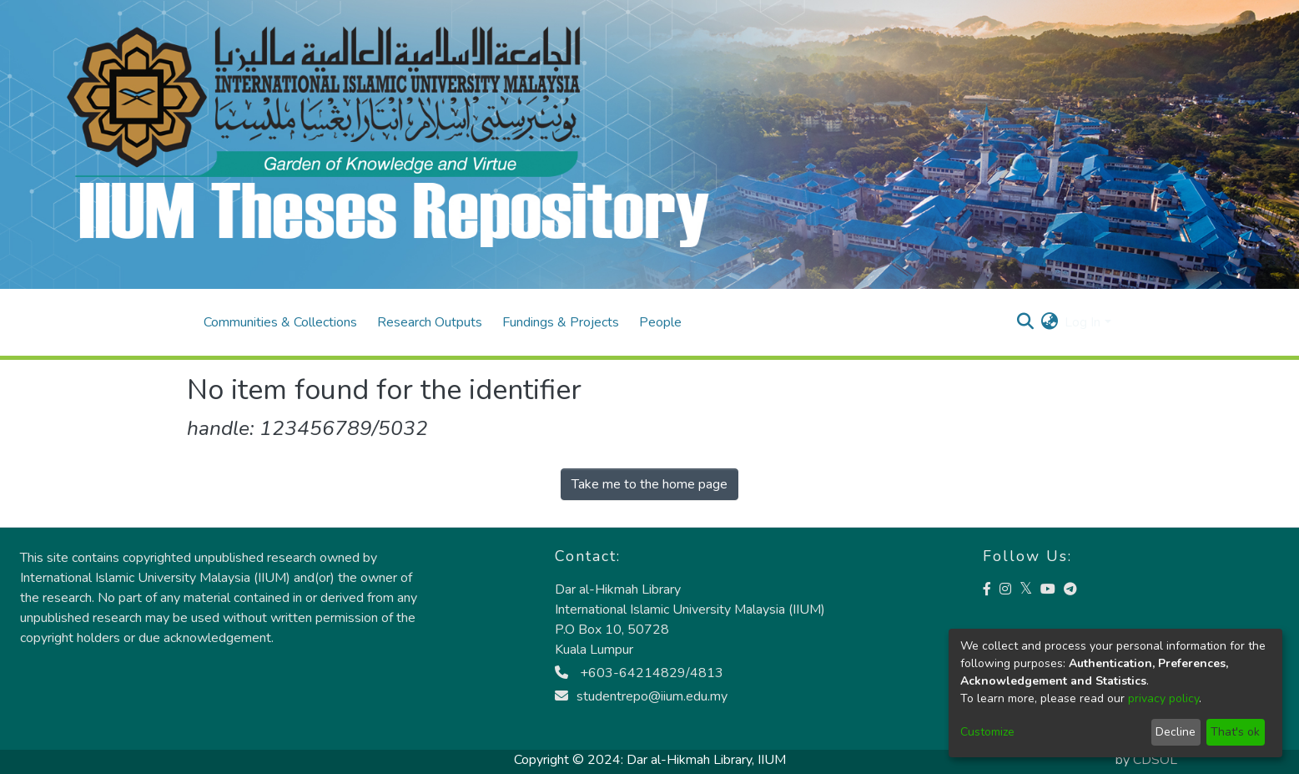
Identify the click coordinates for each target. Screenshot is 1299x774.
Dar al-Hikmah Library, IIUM (706, 760)
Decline (1176, 732)
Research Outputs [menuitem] (429, 322)
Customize (987, 732)
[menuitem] (1049, 322)
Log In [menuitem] (1082, 322)
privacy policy (1163, 698)
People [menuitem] (660, 322)
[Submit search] (1025, 322)
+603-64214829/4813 (639, 673)
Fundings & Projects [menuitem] (560, 322)
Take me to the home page (649, 484)
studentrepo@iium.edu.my (641, 696)
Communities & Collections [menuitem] (280, 322)
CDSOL (1155, 760)
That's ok (1235, 732)
